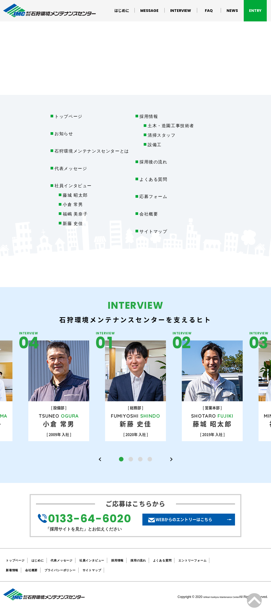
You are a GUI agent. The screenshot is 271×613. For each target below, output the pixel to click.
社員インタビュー (108, 560)
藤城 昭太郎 (75, 195)
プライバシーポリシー (70, 570)
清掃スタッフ (162, 135)
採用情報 (148, 116)
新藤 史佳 (73, 223)
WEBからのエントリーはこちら (191, 522)
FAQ (209, 10)
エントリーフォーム (227, 560)
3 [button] (140, 459)
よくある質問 (153, 179)
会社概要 (148, 214)
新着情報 (13, 570)
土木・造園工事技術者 (171, 125)
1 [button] (121, 459)
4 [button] (149, 459)
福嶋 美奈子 (75, 214)
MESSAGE (149, 10)
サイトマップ (153, 231)
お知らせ (64, 133)
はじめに (121, 10)
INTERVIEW (180, 10)
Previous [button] (100, 459)
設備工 (155, 144)
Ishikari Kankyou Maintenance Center (212, 597)
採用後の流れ (153, 162)
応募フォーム (153, 196)
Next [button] (171, 459)
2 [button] (130, 459)
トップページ (69, 116)
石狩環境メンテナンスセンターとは (92, 151)
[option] (135, 391)
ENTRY (255, 10)
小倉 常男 (73, 204)
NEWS (232, 10)
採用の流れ (163, 560)
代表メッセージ (71, 168)
